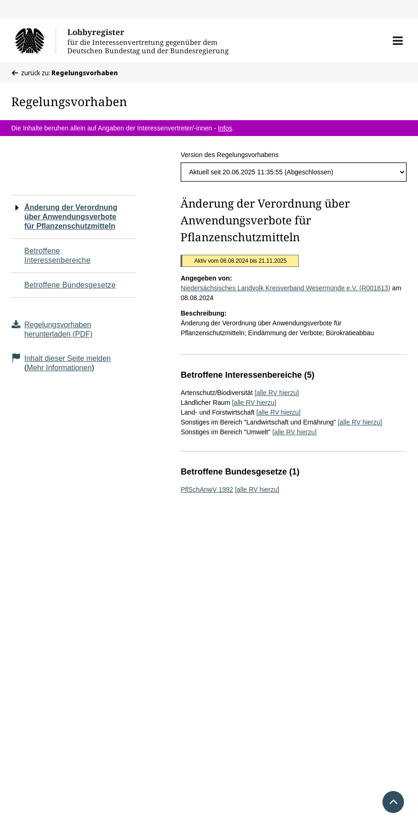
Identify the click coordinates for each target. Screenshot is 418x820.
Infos (225, 128)
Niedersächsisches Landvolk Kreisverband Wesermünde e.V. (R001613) (285, 288)
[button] (397, 40)
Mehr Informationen (59, 368)
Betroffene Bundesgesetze (70, 285)
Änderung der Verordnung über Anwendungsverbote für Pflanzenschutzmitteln (70, 216)
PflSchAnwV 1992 (206, 489)
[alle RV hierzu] (276, 392)
